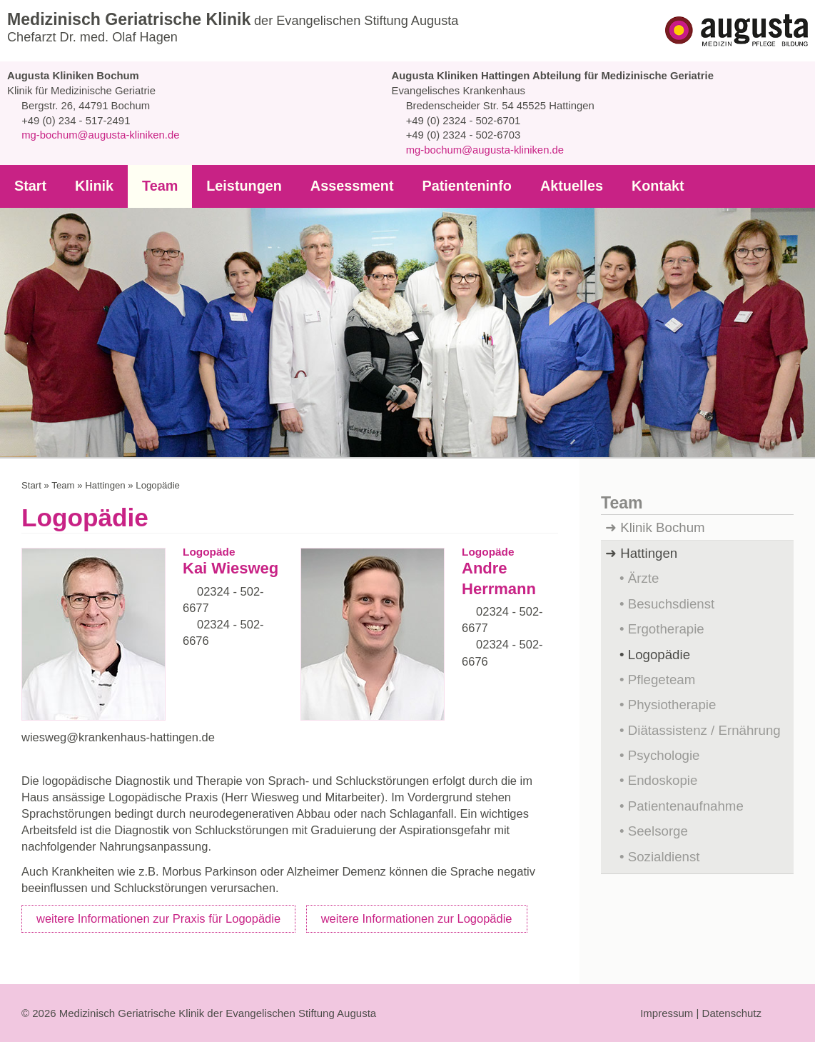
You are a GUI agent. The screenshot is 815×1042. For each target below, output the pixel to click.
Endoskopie (663, 780)
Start (30, 186)
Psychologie (664, 755)
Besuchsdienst (672, 603)
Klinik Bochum (664, 527)
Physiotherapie (672, 704)
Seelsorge (657, 830)
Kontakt (637, 186)
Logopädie (659, 654)
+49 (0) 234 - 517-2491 (73, 120)
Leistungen (238, 186)
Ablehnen (457, 1000)
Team (156, 186)
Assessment (341, 186)
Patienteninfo (452, 186)
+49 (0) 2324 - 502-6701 (461, 120)
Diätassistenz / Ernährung (705, 730)
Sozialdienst (664, 856)
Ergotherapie (665, 628)
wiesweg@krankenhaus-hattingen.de (120, 737)
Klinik (92, 186)
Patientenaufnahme (686, 805)
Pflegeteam (662, 679)
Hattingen (100, 485)
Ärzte (642, 578)
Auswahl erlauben (548, 1000)
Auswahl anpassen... (665, 1000)
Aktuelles (554, 186)
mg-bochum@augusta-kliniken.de (100, 135)
